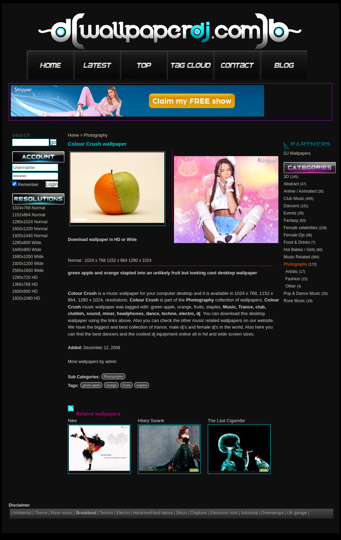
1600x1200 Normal (29, 228)
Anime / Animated (300, 191)
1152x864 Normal (28, 214)
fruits (126, 385)
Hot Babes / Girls (299, 249)
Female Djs (294, 235)
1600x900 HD (25, 291)
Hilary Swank (151, 420)
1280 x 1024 (139, 260)
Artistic (291, 271)
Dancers (291, 205)
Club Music (294, 198)
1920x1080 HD (26, 298)
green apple (91, 385)
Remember (28, 184)
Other (290, 286)
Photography (96, 135)
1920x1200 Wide (27, 263)
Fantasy (291, 220)
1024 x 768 (95, 260)
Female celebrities (300, 227)
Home (73, 135)
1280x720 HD (25, 277)
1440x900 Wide (26, 249)
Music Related (297, 257)
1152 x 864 (116, 260)
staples (141, 385)
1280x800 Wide (26, 242)
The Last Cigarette (226, 420)
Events (290, 213)
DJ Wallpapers (297, 153)
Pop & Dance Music (302, 293)
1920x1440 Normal (29, 235)
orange (111, 385)
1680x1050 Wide (27, 256)
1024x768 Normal (28, 207)
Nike (72, 420)
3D (286, 176)
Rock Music (294, 300)
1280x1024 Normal (29, 221)
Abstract (291, 184)
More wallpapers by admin (92, 361)
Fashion (292, 278)
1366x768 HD (25, 284)
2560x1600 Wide (27, 270)
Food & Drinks (297, 242)
